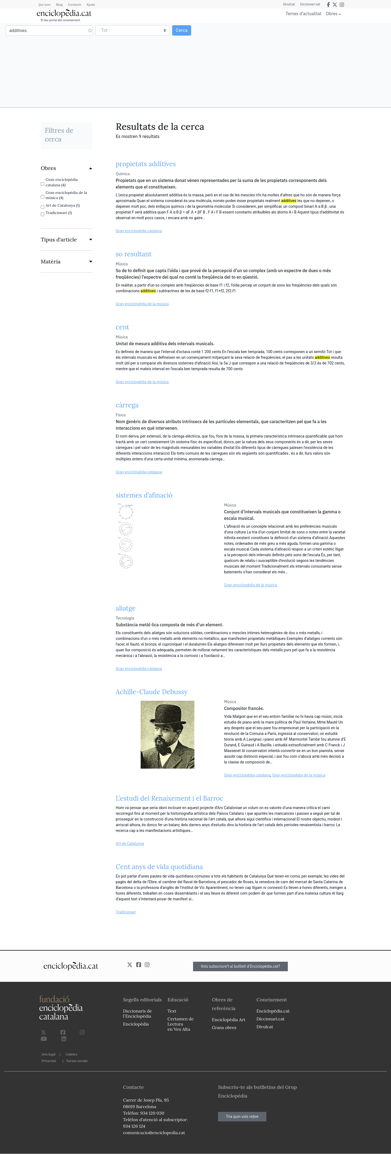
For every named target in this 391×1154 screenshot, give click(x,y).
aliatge (125, 608)
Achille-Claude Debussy (151, 692)
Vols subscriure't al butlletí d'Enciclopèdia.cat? (240, 966)
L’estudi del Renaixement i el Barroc (169, 798)
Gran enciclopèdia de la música (142, 303)
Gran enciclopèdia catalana (139, 230)
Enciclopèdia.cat (272, 1011)
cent (122, 327)
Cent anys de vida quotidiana (159, 867)
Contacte (74, 4)
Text (172, 1011)
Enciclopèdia (136, 1024)
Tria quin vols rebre (242, 1116)
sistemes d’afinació (144, 495)
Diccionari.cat (310, 4)
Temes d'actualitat (303, 13)
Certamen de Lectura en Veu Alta (181, 1024)
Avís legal (48, 1054)
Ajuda (91, 4)
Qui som (45, 4)
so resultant (134, 254)
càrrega (127, 405)
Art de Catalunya (130, 843)
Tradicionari (126, 912)
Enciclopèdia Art (228, 1019)
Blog (59, 4)
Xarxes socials (76, 1061)
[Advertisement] (292, 65)
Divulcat (289, 4)
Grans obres (224, 1027)
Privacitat (49, 1061)
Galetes (71, 1054)
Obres (332, 13)
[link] (66, 168)
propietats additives (146, 164)
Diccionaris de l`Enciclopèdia (137, 1013)
